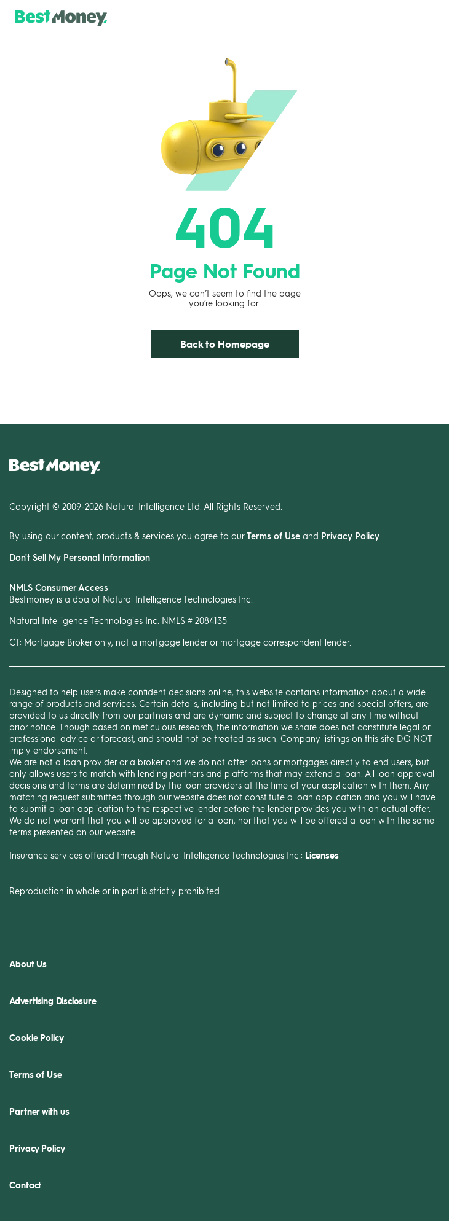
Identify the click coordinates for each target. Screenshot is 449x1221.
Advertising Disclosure (53, 1001)
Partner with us (39, 1111)
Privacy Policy (350, 535)
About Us (28, 964)
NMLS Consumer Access (58, 587)
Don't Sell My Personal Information (79, 557)
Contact (25, 1185)
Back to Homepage (224, 343)
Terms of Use (273, 535)
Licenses (322, 855)
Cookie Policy (36, 1038)
